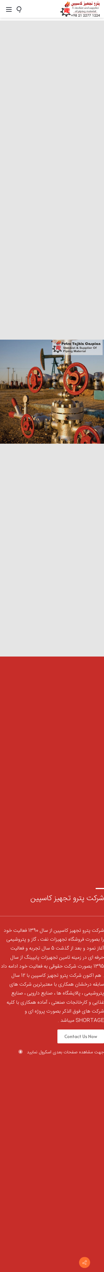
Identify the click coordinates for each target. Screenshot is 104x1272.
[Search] (21, 9)
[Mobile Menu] (9, 9)
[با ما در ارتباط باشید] (84, 1262)
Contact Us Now (80, 1036)
